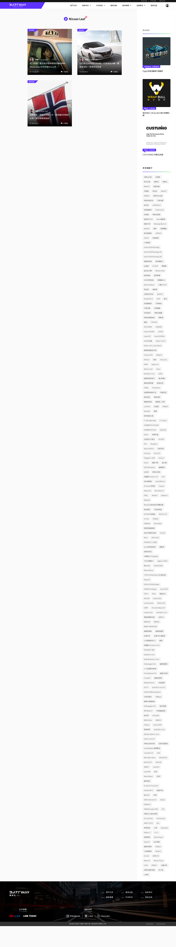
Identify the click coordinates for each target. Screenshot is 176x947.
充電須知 (163, 392)
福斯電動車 (163, 664)
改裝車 (156, 406)
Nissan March (149, 448)
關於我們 (162, 1)
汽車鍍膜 (157, 308)
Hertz (146, 434)
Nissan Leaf (148, 369)
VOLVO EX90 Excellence (152, 692)
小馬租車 (147, 242)
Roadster (154, 444)
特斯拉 (165, 182)
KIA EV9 (146, 598)
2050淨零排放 (149, 280)
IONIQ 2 (158, 846)
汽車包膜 (160, 200)
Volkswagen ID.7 (150, 706)
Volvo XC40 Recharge (151, 247)
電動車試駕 (148, 261)
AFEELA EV (161, 603)
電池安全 (147, 397)
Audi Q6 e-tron (161, 612)
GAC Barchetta (149, 467)
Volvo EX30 (157, 725)
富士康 (164, 463)
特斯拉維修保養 (149, 870)
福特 (155, 228)
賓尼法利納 (156, 472)
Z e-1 (156, 832)
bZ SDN (155, 266)
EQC (158, 753)
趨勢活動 (113, 5)
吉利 (155, 772)
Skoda (162, 800)
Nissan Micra (148, 570)
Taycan (161, 486)
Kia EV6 (161, 439)
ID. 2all (146, 856)
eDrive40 (156, 715)
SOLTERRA (148, 327)
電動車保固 (148, 402)
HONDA (155, 519)
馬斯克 (156, 182)
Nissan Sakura (149, 285)
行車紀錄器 (158, 509)
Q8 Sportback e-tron (151, 734)
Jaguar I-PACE (162, 561)
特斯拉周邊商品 (149, 317)
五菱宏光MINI (148, 294)
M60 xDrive (148, 720)
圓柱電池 (147, 781)
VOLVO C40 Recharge (151, 584)
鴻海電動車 (148, 210)
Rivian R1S (157, 598)
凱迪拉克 (160, 383)
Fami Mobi (157, 523)
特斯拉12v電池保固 (150, 814)
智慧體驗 (163, 228)
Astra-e (161, 458)
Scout (146, 463)
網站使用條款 (161, 924)
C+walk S (147, 678)
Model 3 (147, 186)
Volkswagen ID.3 (150, 664)
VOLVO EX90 (158, 566)
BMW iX (156, 622)
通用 (155, 411)
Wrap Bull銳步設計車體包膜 (153, 505)
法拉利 (146, 472)
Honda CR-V (148, 299)
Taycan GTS (148, 355)
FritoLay (147, 453)
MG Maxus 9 (148, 711)
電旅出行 (163, 594)
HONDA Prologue (150, 589)
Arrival (162, 533)
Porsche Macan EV (158, 608)
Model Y (163, 191)
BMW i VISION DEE (150, 626)
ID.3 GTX (157, 453)
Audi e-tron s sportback (152, 345)
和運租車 (156, 238)
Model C (160, 294)
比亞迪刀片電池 (149, 439)
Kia (158, 823)
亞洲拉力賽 (148, 271)
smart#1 (156, 767)
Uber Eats (155, 537)
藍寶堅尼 (162, 467)
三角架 (146, 875)
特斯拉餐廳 (158, 313)
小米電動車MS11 (149, 640)
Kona (158, 369)
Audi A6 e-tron (149, 654)
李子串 (161, 870)
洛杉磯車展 (148, 481)
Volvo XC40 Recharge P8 (153, 257)
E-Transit (163, 420)
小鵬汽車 (164, 865)
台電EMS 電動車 (159, 636)
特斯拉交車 (148, 177)
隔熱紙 (161, 317)
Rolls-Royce (158, 837)
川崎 (155, 828)
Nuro (146, 537)
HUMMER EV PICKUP (151, 425)
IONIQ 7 (154, 865)
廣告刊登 (144, 1)
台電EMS (147, 636)
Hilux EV (147, 580)
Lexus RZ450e (159, 336)
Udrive (146, 238)
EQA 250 (163, 430)
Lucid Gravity (148, 603)
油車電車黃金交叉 (150, 392)
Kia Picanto (161, 818)
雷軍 (160, 640)
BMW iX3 (147, 622)
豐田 (145, 322)
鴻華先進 (155, 434)
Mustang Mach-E (160, 224)
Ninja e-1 (147, 832)
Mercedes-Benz (149, 757)
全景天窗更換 (163, 743)
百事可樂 (161, 448)
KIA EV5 (158, 762)
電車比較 (154, 5)
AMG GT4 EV (148, 823)
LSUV (146, 865)
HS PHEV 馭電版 (149, 514)
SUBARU (159, 327)
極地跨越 (147, 275)
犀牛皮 (146, 205)
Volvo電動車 (161, 219)
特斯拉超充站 (148, 200)
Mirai (154, 594)
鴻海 (154, 360)
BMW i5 (158, 720)
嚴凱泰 (162, 547)
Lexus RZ (147, 336)
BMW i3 (161, 617)
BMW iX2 (156, 856)
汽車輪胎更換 (160, 711)
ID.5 (163, 809)
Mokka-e (164, 495)
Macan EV (147, 491)
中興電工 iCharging (151, 556)
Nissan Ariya (160, 271)
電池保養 (162, 378)
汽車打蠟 (147, 308)
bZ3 (163, 477)
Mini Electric (159, 491)
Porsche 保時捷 (149, 486)
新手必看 (147, 182)
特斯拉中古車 (157, 196)
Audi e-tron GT (149, 739)
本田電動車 (148, 303)
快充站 (155, 191)
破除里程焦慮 (148, 383)
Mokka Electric (149, 683)
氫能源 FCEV (148, 219)
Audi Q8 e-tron (159, 729)
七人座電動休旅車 (150, 669)
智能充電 (156, 186)
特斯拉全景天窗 (149, 743)
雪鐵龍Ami (161, 280)
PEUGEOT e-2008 (150, 542)
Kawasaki (164, 828)
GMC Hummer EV (150, 800)
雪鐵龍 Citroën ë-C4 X (151, 645)
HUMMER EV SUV (150, 430)
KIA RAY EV (163, 757)
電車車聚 (147, 729)
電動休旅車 (148, 846)
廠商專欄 (126, 5)
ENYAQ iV (147, 804)
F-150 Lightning (150, 420)
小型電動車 (148, 851)
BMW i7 (146, 767)
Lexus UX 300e (149, 331)
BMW (158, 776)
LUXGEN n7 (157, 205)
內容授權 (153, 1)
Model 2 (158, 851)
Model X (147, 228)
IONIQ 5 (146, 196)
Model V (154, 495)
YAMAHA (147, 523)
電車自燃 (157, 397)
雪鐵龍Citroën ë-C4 (151, 477)
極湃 (165, 299)
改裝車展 (162, 683)
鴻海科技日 (148, 551)
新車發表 (147, 828)
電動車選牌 (159, 631)
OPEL (146, 495)
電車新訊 (86, 5)
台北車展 (157, 842)
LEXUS (160, 331)
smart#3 (147, 772)
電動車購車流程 (149, 617)
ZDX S (146, 594)
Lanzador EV (148, 753)
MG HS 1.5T (163, 514)
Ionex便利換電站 (150, 547)
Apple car (155, 364)
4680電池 (147, 313)
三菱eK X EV (162, 285)
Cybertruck (160, 210)
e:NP (158, 299)
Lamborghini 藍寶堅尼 (152, 748)
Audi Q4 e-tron (149, 374)
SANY (146, 364)
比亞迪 (146, 266)
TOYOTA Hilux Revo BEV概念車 (155, 575)
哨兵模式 (147, 509)
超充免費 (163, 706)
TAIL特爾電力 (148, 561)
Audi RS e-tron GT (158, 687)
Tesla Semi (156, 388)
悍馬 (155, 795)
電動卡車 (147, 224)
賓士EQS (147, 566)
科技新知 (100, 5)
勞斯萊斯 (147, 837)
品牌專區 (141, 5)
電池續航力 (159, 261)
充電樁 (146, 191)
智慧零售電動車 (149, 528)
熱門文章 (73, 5)
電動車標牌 (148, 631)
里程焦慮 (157, 275)
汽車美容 (159, 303)
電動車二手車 (160, 402)
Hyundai (147, 411)
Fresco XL (163, 360)
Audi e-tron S (160, 341)
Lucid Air (147, 406)
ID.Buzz (147, 725)
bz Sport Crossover (151, 786)
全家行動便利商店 (150, 533)
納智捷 (155, 289)
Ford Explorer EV (150, 673)
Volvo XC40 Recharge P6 (153, 252)
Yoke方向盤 (148, 341)
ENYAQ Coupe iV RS (151, 809)
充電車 (158, 177)
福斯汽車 (155, 463)
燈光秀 (146, 715)
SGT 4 (146, 687)
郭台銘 (146, 289)
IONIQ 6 (165, 406)
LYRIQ (146, 388)
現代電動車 (148, 233)
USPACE (158, 233)
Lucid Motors (160, 481)
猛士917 (147, 795)
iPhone (146, 360)
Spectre (147, 842)
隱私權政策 (149, 924)
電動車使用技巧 (149, 378)
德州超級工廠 (148, 416)
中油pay (158, 697)
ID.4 (145, 444)
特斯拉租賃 (156, 214)
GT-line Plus (148, 818)
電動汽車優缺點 (149, 701)
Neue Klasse (148, 776)
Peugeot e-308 (149, 458)
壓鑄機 (164, 266)
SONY (146, 608)
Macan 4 (147, 860)
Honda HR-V (148, 790)
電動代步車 (164, 673)
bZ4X (160, 374)
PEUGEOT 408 (149, 650)
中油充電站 (148, 697)
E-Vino (146, 519)
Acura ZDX (164, 589)
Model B (147, 500)
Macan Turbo (158, 860)
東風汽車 (160, 790)
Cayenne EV (148, 612)
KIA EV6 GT (148, 762)
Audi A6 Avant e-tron (151, 659)
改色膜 (146, 214)
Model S (159, 355)
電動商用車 (158, 678)
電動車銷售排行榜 (150, 350)
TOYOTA (154, 322)
